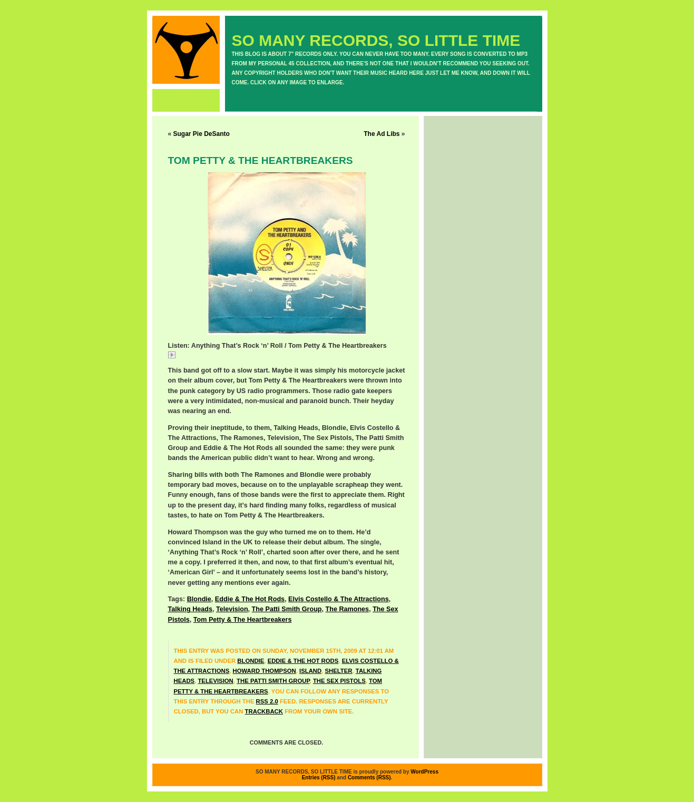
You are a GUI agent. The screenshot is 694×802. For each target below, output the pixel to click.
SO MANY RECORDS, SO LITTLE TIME (376, 40)
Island (310, 671)
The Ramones (347, 609)
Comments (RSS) (369, 777)
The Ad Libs (381, 134)
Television (232, 609)
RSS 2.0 (267, 701)
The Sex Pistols (339, 681)
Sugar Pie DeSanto (201, 134)
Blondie (199, 599)
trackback (264, 711)
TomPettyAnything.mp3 (208, 356)
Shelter (338, 671)
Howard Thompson (264, 671)
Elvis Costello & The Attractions (338, 599)
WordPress (424, 772)
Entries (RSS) (319, 777)
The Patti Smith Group (287, 609)
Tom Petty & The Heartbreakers (242, 619)
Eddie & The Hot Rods (250, 599)
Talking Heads (190, 609)
